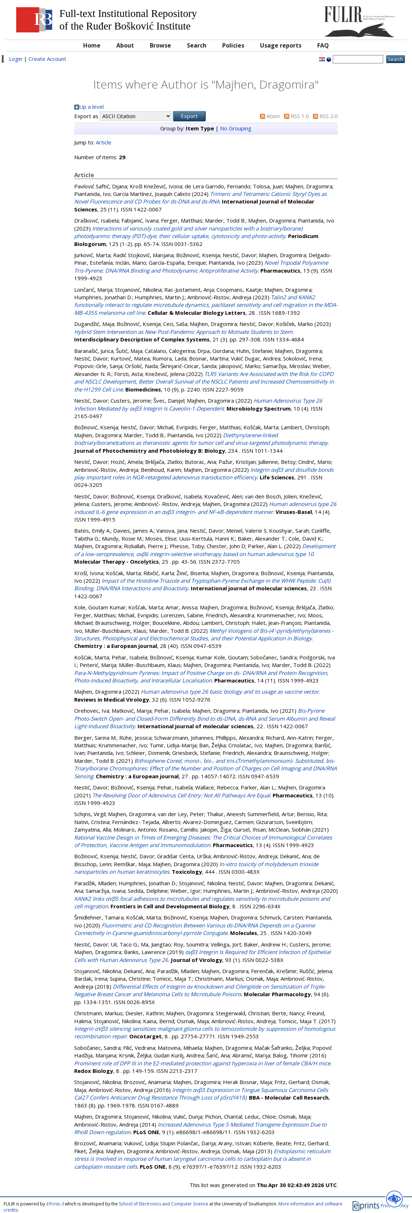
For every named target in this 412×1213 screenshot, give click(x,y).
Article (103, 142)
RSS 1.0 (300, 116)
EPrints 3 (55, 1204)
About (125, 45)
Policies (233, 45)
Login (15, 58)
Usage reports (280, 45)
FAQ (323, 45)
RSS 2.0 (328, 116)
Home (91, 45)
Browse (160, 45)
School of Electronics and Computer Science (163, 1204)
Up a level (91, 106)
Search (196, 45)
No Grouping (235, 128)
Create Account (47, 58)
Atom (273, 116)
